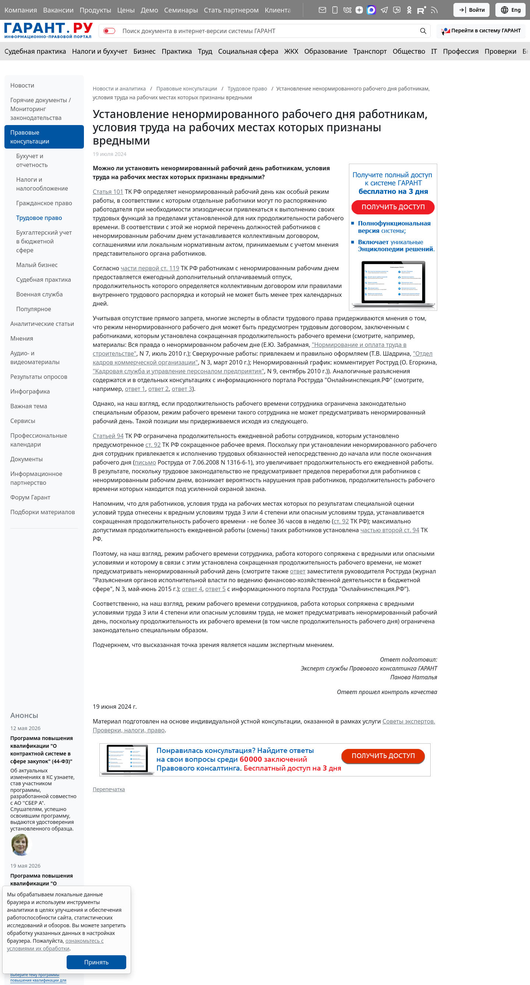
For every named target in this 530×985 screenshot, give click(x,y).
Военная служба (39, 294)
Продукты (95, 10)
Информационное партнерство (36, 478)
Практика (177, 51)
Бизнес (144, 51)
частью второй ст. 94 (389, 530)
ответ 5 (215, 589)
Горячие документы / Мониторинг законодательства (40, 109)
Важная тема (28, 406)
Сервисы (22, 421)
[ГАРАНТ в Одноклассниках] (409, 10)
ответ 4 (192, 589)
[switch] (109, 31)
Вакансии (58, 10)
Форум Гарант (30, 497)
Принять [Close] (96, 962)
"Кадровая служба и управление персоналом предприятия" (178, 371)
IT (434, 51)
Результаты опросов (38, 377)
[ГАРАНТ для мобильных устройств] (335, 10)
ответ (297, 571)
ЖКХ (291, 51)
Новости (22, 85)
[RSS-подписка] (434, 10)
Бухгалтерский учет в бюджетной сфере (44, 241)
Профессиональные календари (38, 439)
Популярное (33, 309)
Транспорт (370, 51)
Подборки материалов (42, 512)
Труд (205, 51)
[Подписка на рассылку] (322, 10)
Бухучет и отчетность (32, 160)
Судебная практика (35, 51)
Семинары (181, 10)
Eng (510, 10)
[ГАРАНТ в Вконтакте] (347, 10)
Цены (126, 10)
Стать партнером (231, 10)
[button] (481, 31)
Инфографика (30, 391)
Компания (20, 10)
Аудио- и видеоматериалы (35, 357)
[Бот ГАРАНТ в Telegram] (396, 10)
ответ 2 (158, 389)
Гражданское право (44, 203)
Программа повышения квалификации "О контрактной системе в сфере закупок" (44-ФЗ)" (41, 750)
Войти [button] (471, 10)
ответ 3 (182, 389)
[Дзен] (359, 10)
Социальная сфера (248, 51)
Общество (409, 51)
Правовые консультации (29, 136)
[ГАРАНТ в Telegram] (384, 10)
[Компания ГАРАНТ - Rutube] (421, 10)
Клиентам (280, 10)
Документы (26, 459)
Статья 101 (108, 192)
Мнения (21, 338)
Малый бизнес (37, 265)
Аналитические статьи (42, 324)
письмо (145, 462)
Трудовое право (39, 218)
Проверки (501, 51)
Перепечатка (109, 789)
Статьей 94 (108, 436)
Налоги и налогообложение (42, 183)
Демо (149, 10)
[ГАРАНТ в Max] (371, 10)
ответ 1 (135, 389)
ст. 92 (152, 445)
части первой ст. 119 (150, 268)
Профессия (461, 51)
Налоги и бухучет (100, 51)
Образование (325, 51)
